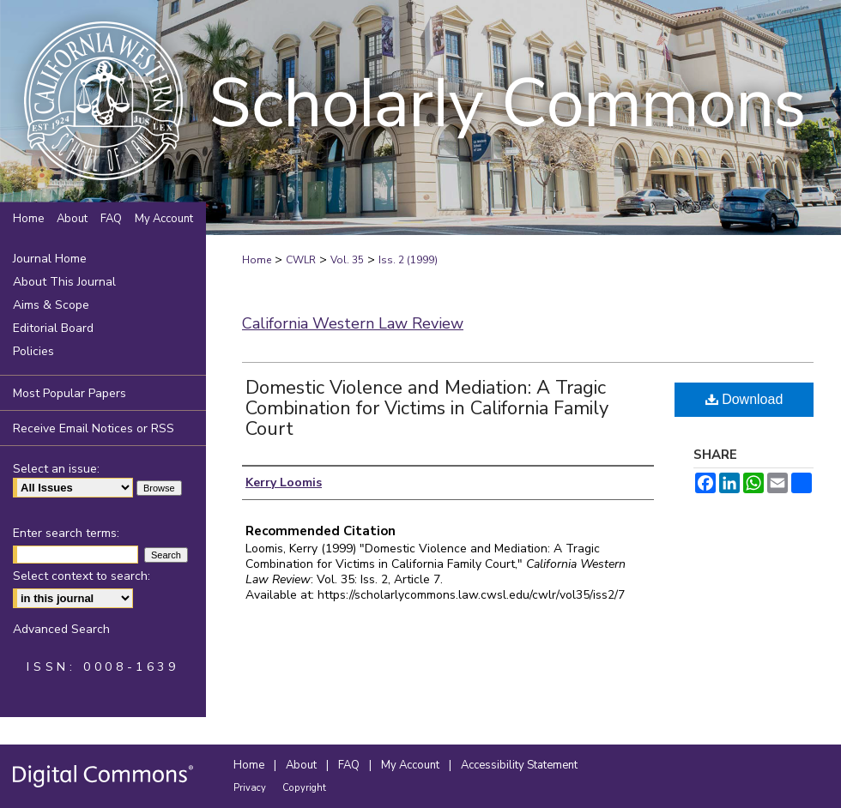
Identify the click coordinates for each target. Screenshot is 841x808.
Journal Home (50, 258)
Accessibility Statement (519, 765)
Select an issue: (56, 469)
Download (744, 399)
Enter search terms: (66, 533)
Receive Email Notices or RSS (93, 428)
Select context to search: (81, 576)
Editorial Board (53, 328)
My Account (411, 765)
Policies (33, 351)
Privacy (251, 787)
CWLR (301, 260)
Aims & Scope (51, 305)
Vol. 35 (347, 260)
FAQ (350, 765)
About (302, 765)
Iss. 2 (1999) (408, 260)
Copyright (304, 787)
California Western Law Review (352, 323)
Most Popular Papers (69, 393)
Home (256, 260)
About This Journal (64, 282)
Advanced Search (61, 629)
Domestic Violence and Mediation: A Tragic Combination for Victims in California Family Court (426, 408)
